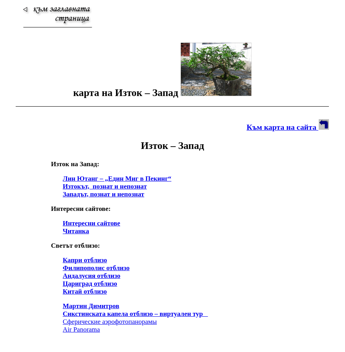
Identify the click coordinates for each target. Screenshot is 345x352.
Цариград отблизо (90, 283)
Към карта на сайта (288, 127)
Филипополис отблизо (96, 268)
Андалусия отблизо (91, 275)
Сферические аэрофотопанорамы (110, 321)
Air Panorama (81, 329)
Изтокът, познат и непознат (105, 186)
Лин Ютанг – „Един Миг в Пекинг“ (117, 178)
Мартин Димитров (91, 306)
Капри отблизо (85, 260)
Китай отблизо (85, 291)
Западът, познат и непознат (103, 194)
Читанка (76, 231)
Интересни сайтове (91, 223)
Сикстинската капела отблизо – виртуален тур (135, 314)
